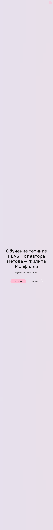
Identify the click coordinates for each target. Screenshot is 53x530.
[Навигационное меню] (50, 2)
